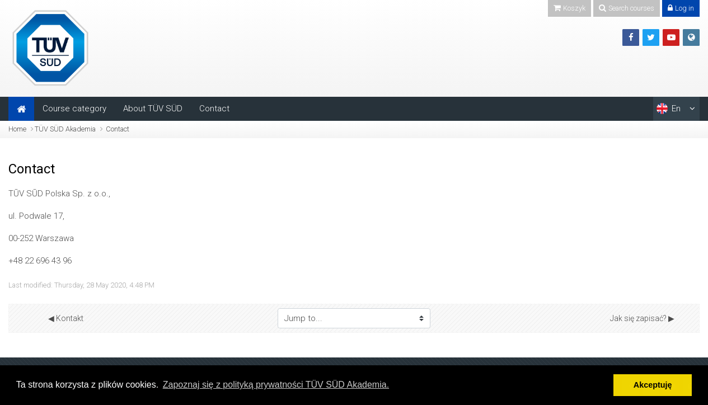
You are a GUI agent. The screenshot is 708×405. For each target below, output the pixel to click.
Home (17, 129)
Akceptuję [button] (653, 384)
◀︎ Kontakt (65, 318)
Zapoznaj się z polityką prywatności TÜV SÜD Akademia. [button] (276, 384)
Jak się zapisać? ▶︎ (642, 318)
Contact (214, 108)
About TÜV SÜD (152, 108)
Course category (74, 108)
